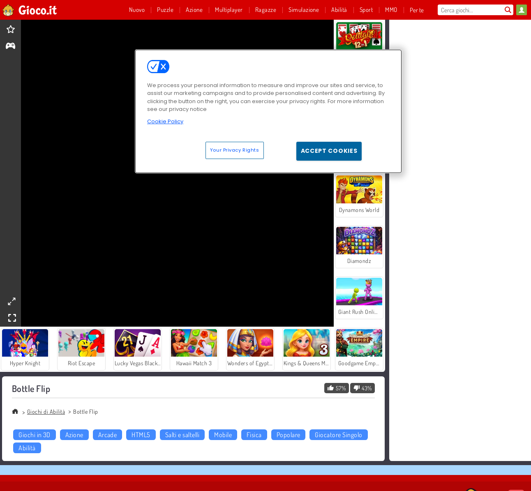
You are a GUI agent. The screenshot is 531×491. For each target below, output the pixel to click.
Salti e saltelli (182, 435)
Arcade (107, 435)
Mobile (223, 435)
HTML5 (141, 435)
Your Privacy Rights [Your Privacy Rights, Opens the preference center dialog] (234, 150)
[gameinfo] (10, 46)
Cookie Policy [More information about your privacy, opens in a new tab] (165, 121)
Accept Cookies (329, 151)
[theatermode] (11, 301)
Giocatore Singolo (338, 435)
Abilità (26, 448)
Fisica (254, 435)
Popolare (288, 435)
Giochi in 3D (34, 435)
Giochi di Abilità (46, 411)
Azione (74, 435)
